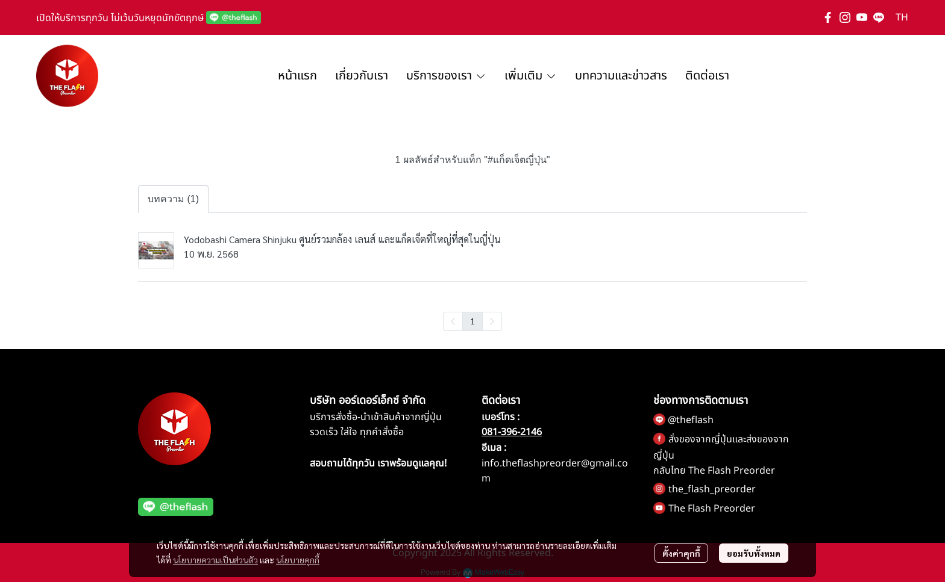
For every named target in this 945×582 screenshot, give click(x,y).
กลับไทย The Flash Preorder (714, 470)
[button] (902, 17)
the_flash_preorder (712, 489)
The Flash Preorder (711, 508)
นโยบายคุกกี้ (297, 559)
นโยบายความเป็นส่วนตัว (215, 559)
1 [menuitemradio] (472, 320)
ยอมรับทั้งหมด (753, 553)
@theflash (691, 420)
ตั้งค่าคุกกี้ (681, 553)
